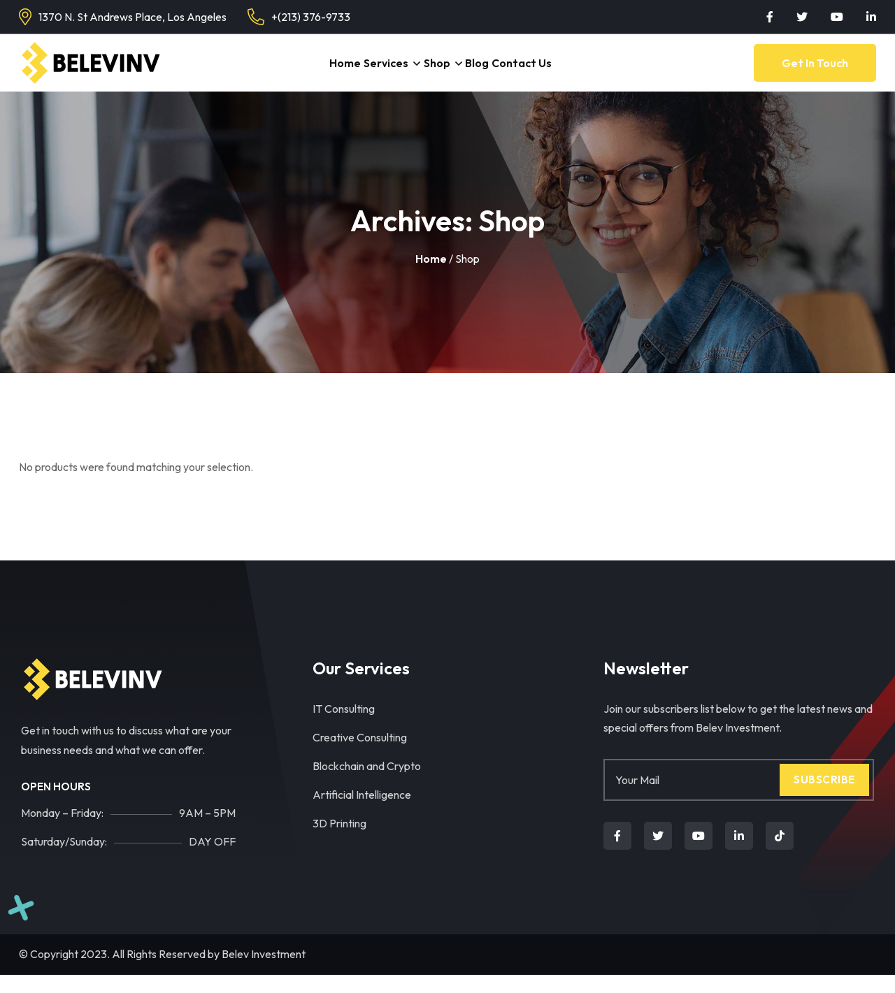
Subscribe (824, 797)
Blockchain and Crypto (367, 784)
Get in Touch (815, 72)
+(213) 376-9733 (310, 17)
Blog (486, 72)
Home (330, 72)
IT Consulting (344, 727)
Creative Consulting (360, 755)
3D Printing (339, 841)
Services (379, 72)
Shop (437, 72)
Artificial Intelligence (362, 813)
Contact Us (538, 72)
